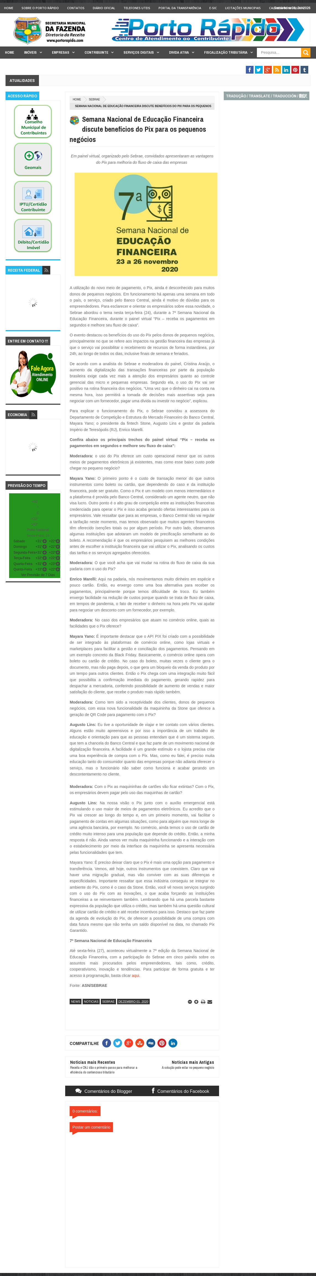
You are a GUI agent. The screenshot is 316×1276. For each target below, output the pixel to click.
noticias (91, 1001)
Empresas (60, 52)
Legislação (273, 63)
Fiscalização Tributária (225, 52)
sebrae (94, 99)
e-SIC (213, 8)
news (75, 1001)
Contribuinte (96, 52)
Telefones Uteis (136, 8)
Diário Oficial (104, 8)
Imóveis (30, 52)
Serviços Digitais (138, 52)
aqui (135, 975)
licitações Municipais (243, 8)
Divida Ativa (179, 52)
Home (8, 8)
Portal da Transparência (180, 8)
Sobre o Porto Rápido (40, 8)
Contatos (76, 8)
